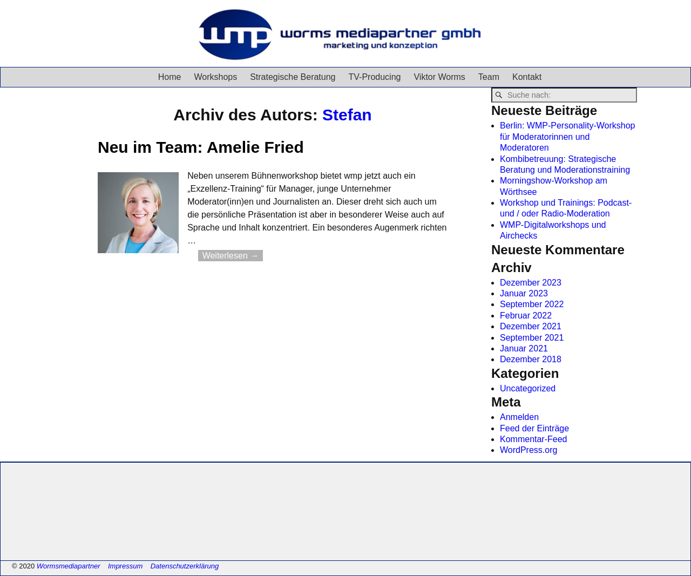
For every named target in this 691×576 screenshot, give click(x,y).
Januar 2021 (524, 348)
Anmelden (519, 417)
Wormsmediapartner (68, 566)
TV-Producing (375, 77)
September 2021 (532, 337)
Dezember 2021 (530, 326)
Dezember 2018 (530, 359)
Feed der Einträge (534, 428)
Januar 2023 (524, 293)
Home (169, 77)
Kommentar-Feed (533, 439)
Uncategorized (527, 388)
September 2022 (532, 304)
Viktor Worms (439, 77)
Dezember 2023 (530, 282)
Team (488, 77)
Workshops (215, 77)
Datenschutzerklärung (185, 566)
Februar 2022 (526, 315)
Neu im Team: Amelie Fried (201, 147)
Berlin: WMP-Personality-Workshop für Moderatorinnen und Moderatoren (567, 136)
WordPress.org (528, 450)
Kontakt (526, 77)
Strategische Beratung (292, 77)
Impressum (125, 566)
